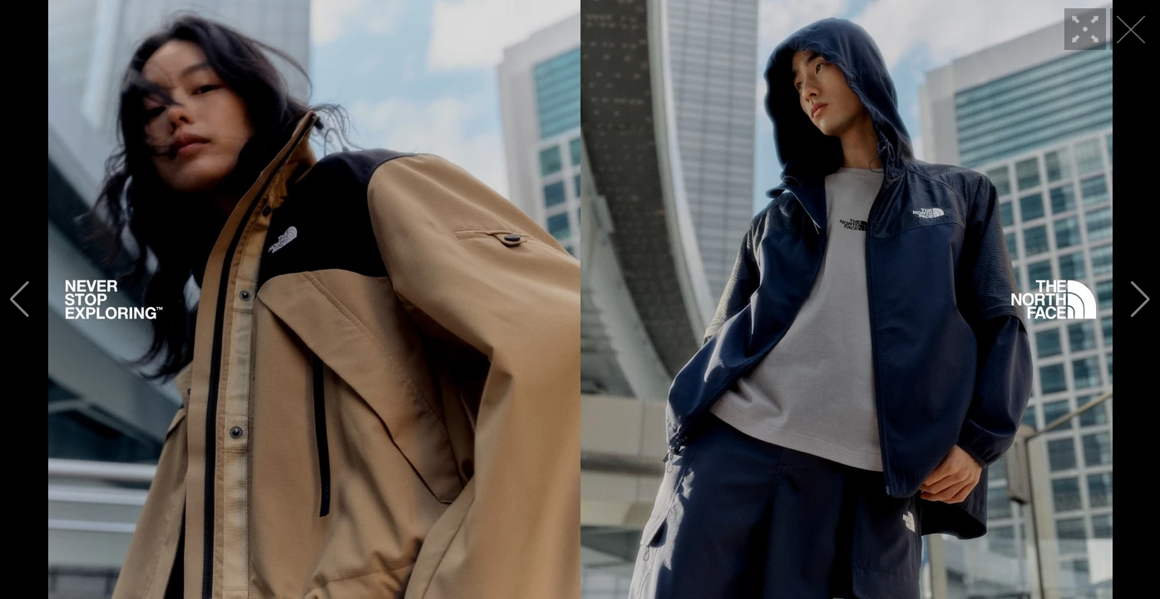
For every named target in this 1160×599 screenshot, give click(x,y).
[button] (19, 299)
